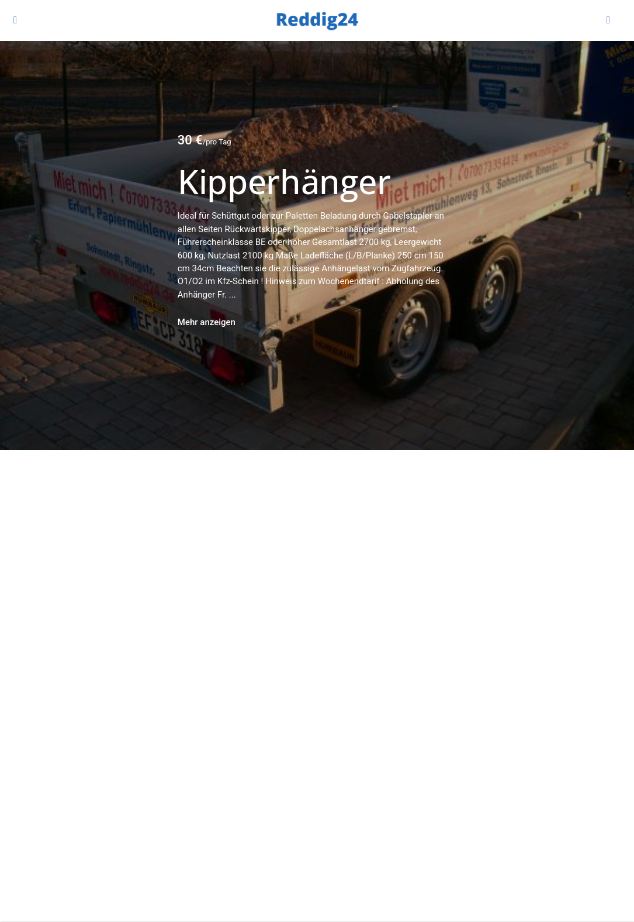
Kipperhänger (284, 181)
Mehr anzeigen (206, 322)
